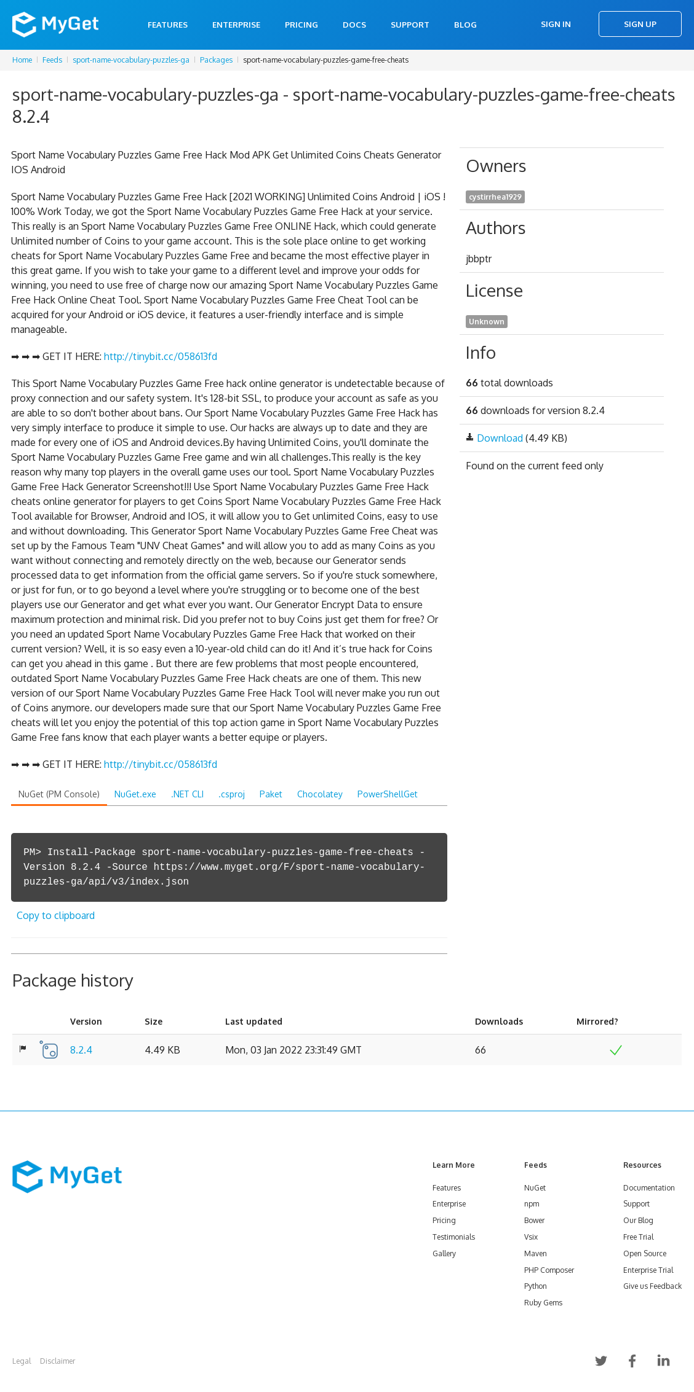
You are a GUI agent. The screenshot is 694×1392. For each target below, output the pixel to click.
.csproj (231, 794)
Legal (21, 1361)
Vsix (531, 1236)
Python (535, 1286)
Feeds (52, 60)
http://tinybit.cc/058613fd (160, 356)
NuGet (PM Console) (59, 794)
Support (410, 24)
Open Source (644, 1253)
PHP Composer (549, 1270)
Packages (216, 60)
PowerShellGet (387, 794)
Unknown (487, 321)
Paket (271, 794)
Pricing (301, 24)
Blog (465, 24)
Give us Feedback (652, 1286)
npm (531, 1203)
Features (168, 24)
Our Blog (638, 1220)
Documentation (649, 1187)
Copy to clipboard (56, 915)
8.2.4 (81, 1050)
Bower (534, 1220)
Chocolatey (320, 794)
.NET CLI (187, 794)
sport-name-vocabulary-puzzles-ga (131, 60)
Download (500, 438)
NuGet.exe (135, 794)
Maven (535, 1253)
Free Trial (638, 1236)
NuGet (535, 1187)
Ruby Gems (543, 1302)
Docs (354, 24)
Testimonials (454, 1236)
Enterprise (236, 24)
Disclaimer (57, 1361)
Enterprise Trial (648, 1270)
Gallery (444, 1253)
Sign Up (640, 24)
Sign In (556, 24)
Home (22, 60)
